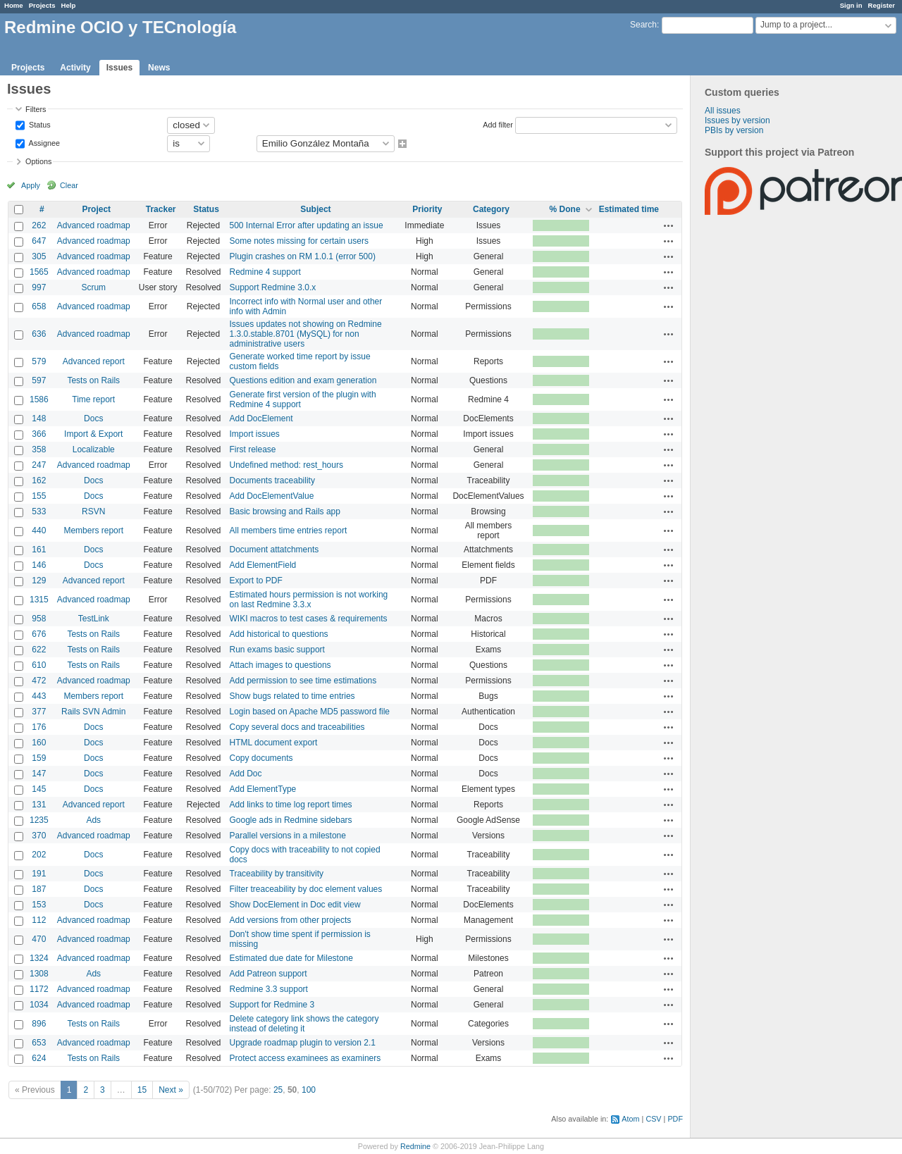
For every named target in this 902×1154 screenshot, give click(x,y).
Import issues (255, 434)
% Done (565, 209)
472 (39, 680)
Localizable (94, 449)
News (159, 68)
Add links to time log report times (291, 804)
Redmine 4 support (265, 272)
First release (253, 449)
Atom (630, 1119)
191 (39, 874)
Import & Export (93, 434)
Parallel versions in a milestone (288, 835)
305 (39, 256)
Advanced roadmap (93, 225)
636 (39, 334)
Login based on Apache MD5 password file (310, 711)
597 (39, 380)
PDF (675, 1119)
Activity (75, 68)
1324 (39, 958)
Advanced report (94, 361)
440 (39, 530)
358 (39, 449)
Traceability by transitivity (277, 874)
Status (39, 124)
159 (39, 758)
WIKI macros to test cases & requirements (309, 618)
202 (39, 855)
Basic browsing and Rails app (285, 511)
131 (39, 804)
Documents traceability (272, 480)
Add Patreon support (268, 974)
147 (39, 773)
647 (39, 241)
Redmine (415, 1146)
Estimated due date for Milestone (291, 958)
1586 (39, 399)
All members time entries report (288, 530)
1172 (39, 989)
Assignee (43, 142)
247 (39, 465)
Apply (30, 185)
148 (39, 418)
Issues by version (737, 120)
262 (39, 225)
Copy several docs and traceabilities (297, 727)
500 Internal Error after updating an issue (306, 225)
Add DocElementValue (272, 496)
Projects (42, 5)
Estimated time (629, 209)
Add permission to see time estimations (303, 680)
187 (39, 889)
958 (39, 618)
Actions (668, 225)
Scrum (93, 287)
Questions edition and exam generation (303, 380)
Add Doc (246, 773)
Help (68, 5)
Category (491, 209)
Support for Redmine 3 (272, 1005)
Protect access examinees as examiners (305, 1058)
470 (39, 939)
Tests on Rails (93, 380)
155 (39, 496)
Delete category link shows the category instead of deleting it (304, 1024)
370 (39, 835)
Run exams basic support (277, 649)
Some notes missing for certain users (299, 241)
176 (39, 727)
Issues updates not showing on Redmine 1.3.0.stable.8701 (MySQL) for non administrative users (306, 334)
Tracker (161, 209)
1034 (39, 1005)
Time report (93, 399)
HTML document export (274, 742)
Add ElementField (263, 565)
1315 (39, 599)
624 (39, 1058)
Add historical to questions (279, 634)
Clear (69, 185)
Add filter (498, 124)
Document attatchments (274, 549)
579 (39, 361)
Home (13, 5)
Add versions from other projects (291, 920)
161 (39, 549)
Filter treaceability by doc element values (306, 889)
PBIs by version (734, 130)
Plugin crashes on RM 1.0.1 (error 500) (303, 256)
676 (39, 634)
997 (39, 287)
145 (39, 789)
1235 (39, 820)
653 (39, 1043)
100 (309, 1090)
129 (39, 580)
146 (39, 565)
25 (278, 1090)
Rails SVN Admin (93, 711)
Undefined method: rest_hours (286, 465)
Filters (35, 109)
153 (39, 905)
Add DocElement (261, 418)
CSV (653, 1119)
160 (39, 742)
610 (39, 665)
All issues (723, 111)
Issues (119, 68)
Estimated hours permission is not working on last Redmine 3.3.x (309, 599)
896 (39, 1024)
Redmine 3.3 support (269, 989)
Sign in (851, 5)
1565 (39, 272)
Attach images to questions (280, 665)
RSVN (93, 511)
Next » (171, 1090)
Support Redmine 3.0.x (273, 287)
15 (142, 1090)
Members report (93, 530)
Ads (93, 820)
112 (39, 920)
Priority (427, 209)
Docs (93, 418)
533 (39, 511)
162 (39, 480)
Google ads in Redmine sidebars (291, 820)
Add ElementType (263, 789)
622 (39, 649)
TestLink (93, 618)
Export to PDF (256, 580)
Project (96, 209)
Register (881, 5)
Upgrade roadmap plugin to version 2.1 (303, 1043)
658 (39, 306)
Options (38, 161)
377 (39, 711)
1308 (39, 974)
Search (643, 25)
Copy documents (261, 758)
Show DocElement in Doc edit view (295, 905)
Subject (315, 209)
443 (39, 696)
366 (39, 434)
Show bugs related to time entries (292, 696)
